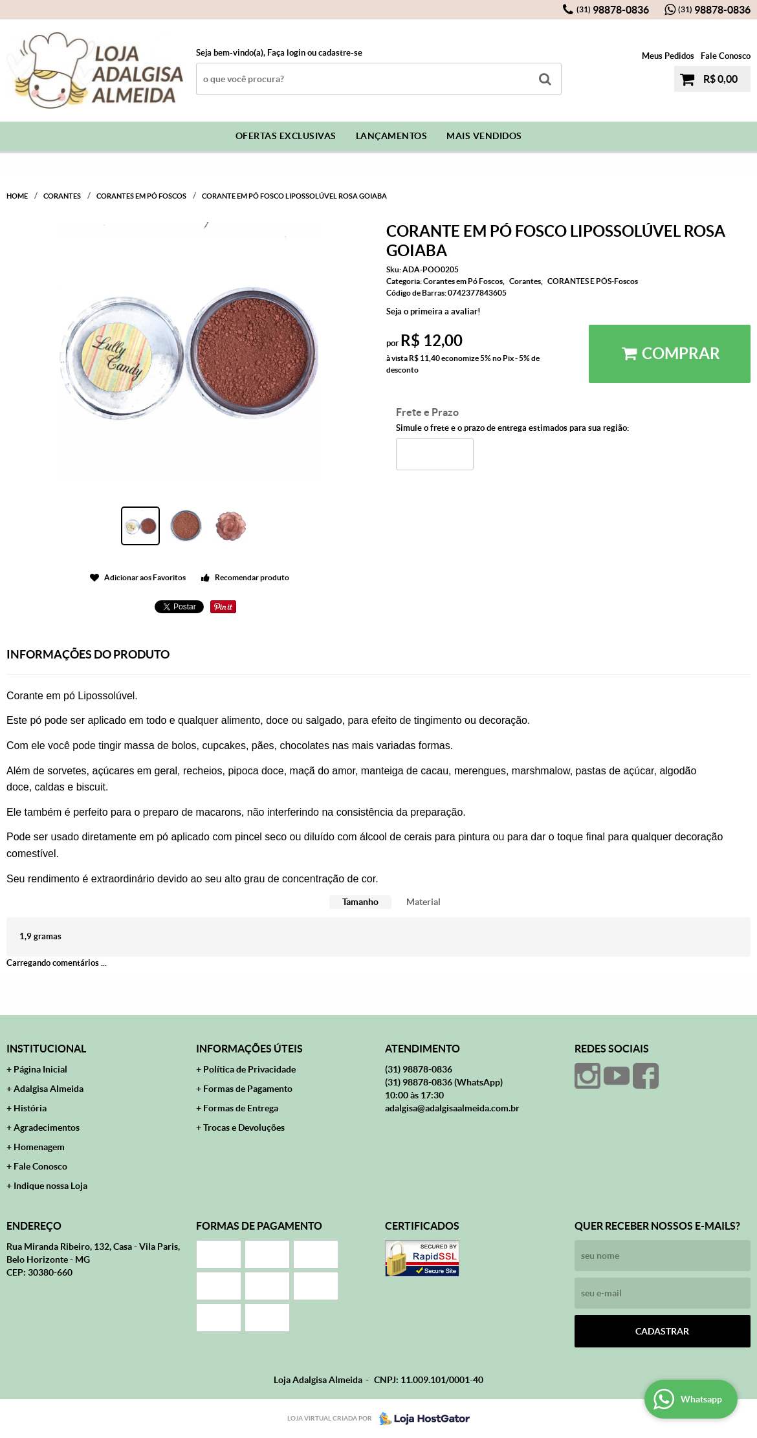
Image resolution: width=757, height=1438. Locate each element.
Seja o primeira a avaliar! (433, 311)
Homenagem (39, 1147)
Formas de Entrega (240, 1108)
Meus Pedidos (668, 56)
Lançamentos (392, 136)
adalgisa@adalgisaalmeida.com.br (452, 1108)
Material (423, 902)
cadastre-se (340, 53)
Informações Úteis (249, 1048)
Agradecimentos (47, 1127)
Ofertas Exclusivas (286, 136)
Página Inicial (40, 1069)
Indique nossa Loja (50, 1186)
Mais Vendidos (484, 136)
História (30, 1108)
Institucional (46, 1048)
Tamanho (360, 902)
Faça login (286, 53)
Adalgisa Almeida (48, 1089)
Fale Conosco (726, 56)
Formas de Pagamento (247, 1089)
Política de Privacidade (249, 1069)
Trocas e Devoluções (244, 1127)
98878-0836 (612, 10)
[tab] (360, 902)
